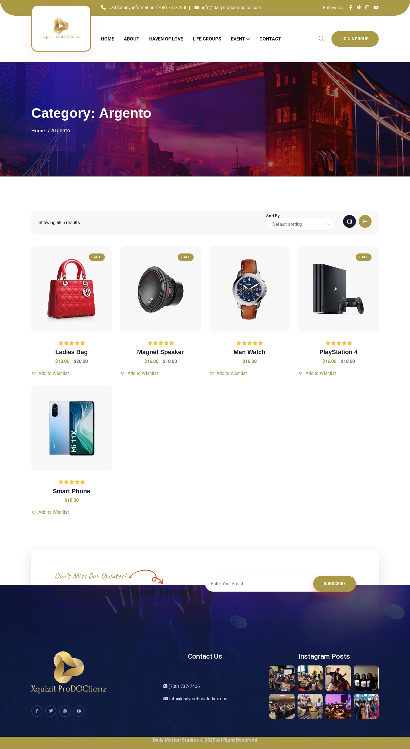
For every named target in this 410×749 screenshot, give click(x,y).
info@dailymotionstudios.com (231, 7)
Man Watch (249, 352)
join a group (355, 38)
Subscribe (335, 585)
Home (107, 39)
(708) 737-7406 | (173, 7)
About (132, 39)
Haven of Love (166, 39)
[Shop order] (300, 224)
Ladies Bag (71, 352)
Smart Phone (71, 490)
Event (238, 39)
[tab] (349, 221)
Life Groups (207, 39)
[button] (50, 373)
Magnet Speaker (160, 352)
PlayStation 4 (338, 352)
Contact (270, 39)
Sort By (273, 216)
